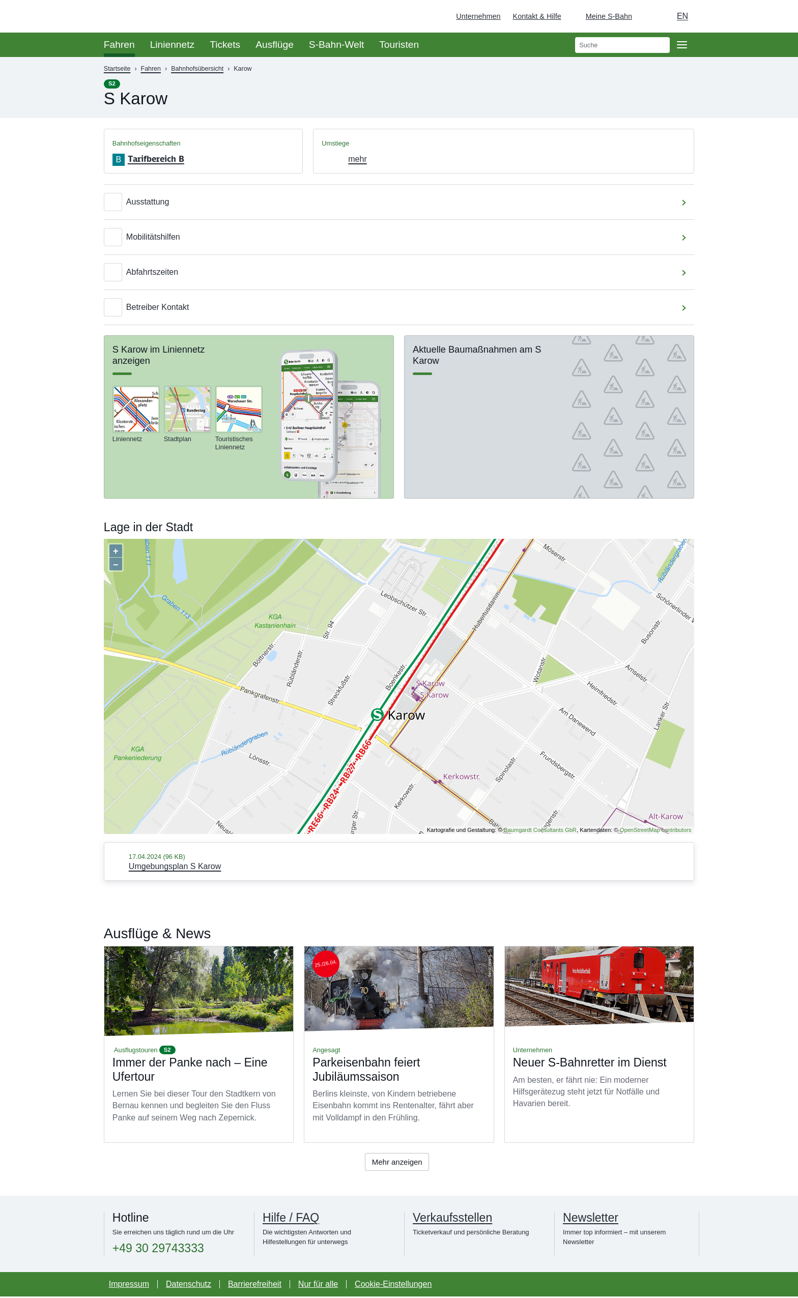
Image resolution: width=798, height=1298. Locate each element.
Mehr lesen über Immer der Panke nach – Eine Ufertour (198, 1044)
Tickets (225, 44)
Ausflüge (274, 44)
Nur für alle (318, 1285)
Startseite (117, 68)
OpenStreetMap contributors (656, 830)
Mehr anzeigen (397, 1162)
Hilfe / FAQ (291, 1219)
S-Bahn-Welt (336, 44)
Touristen (399, 44)
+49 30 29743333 (158, 1250)
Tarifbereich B (156, 159)
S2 (112, 83)
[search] (622, 45)
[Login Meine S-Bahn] (603, 16)
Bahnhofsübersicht (197, 68)
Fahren (119, 44)
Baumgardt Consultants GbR (540, 830)
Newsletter (590, 1219)
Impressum (129, 1285)
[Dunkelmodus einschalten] (649, 16)
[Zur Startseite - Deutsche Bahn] (775, 16)
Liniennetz (172, 44)
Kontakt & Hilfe (537, 16)
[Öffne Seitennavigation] (682, 45)
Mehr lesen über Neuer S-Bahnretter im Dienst (599, 1044)
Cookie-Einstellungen (393, 1285)
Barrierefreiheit (254, 1285)
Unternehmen (478, 16)
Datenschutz (188, 1285)
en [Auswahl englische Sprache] (682, 16)
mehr (357, 159)
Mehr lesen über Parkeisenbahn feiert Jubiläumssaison (398, 1044)
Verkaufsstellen (452, 1219)
